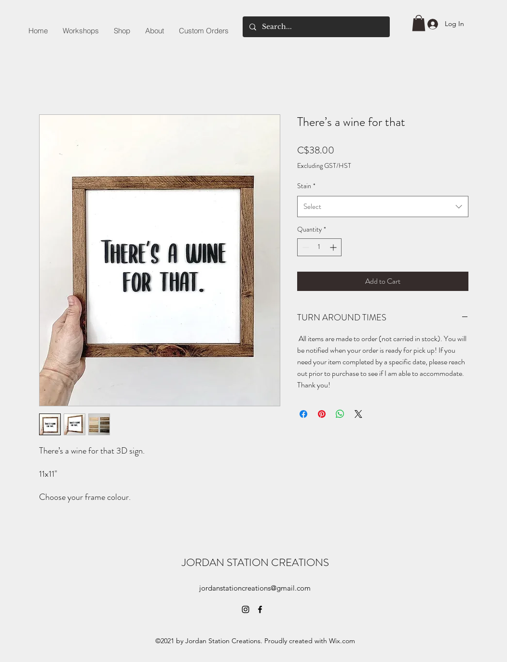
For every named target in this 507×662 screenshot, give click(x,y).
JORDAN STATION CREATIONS (255, 562)
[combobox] (382, 206)
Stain (306, 186)
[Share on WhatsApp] (340, 414)
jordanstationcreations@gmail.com (255, 588)
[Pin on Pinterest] (322, 414)
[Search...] (316, 26)
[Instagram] (245, 609)
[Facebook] (260, 609)
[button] (418, 23)
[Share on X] (358, 414)
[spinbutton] (319, 247)
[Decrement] (305, 247)
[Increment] (334, 247)
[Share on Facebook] (303, 414)
